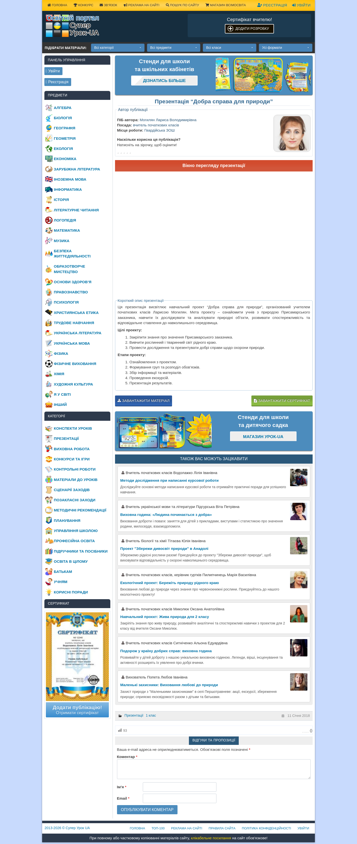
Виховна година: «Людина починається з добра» (166, 514)
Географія (64, 128)
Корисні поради (71, 592)
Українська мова (72, 343)
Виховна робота (71, 449)
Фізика (61, 353)
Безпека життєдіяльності (72, 253)
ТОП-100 (158, 828)
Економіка (65, 159)
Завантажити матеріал (144, 400)
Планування (67, 520)
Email (123, 798)
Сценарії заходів (72, 490)
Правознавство (71, 292)
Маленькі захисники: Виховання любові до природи (169, 685)
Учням (60, 582)
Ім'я (121, 787)
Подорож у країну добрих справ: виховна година (166, 651)
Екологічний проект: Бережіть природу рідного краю (169, 583)
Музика (61, 241)
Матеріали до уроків (75, 480)
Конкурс (83, 5)
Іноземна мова (70, 179)
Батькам (63, 571)
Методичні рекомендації (80, 510)
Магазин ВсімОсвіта (226, 5)
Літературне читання (76, 210)
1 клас (151, 715)
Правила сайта (222, 828)
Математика (67, 230)
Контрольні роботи (74, 469)
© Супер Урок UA (67, 828)
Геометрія (65, 138)
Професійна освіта (74, 541)
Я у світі (62, 394)
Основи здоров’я (72, 282)
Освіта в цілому (71, 561)
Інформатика (68, 189)
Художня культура (73, 384)
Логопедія (65, 220)
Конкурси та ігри (71, 459)
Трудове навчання (74, 323)
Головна (57, 5)
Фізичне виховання (75, 364)
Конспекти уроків (73, 428)
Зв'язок (108, 5)
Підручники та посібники (81, 551)
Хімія (59, 374)
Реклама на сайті (141, 5)
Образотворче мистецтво (69, 269)
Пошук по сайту (182, 5)
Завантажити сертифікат (282, 400)
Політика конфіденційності (266, 828)
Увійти (301, 5)
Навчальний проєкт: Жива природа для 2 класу (164, 617)
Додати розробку (252, 28)
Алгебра (62, 108)
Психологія (66, 302)
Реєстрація (272, 5)
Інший (60, 404)
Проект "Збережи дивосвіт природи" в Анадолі (164, 548)
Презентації (133, 715)
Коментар (127, 757)
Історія (61, 199)
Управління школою (76, 531)
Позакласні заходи (74, 500)
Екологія (63, 148)
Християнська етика (76, 312)
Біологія (63, 118)
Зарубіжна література (77, 169)
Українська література (77, 333)
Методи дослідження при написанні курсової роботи (169, 480)
